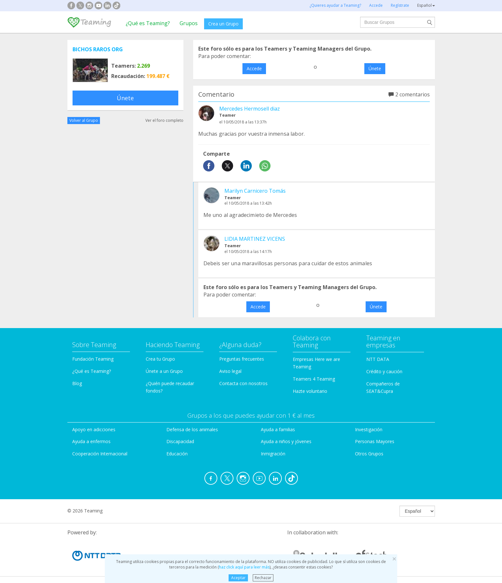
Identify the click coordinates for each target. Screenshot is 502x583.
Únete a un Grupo (164, 371)
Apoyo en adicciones (93, 429)
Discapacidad (180, 441)
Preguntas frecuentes (241, 359)
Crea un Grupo (223, 24)
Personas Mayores (374, 441)
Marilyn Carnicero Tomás (255, 190)
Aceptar (238, 577)
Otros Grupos (369, 454)
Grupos (189, 23)
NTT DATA (377, 359)
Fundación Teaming (92, 359)
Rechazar (263, 577)
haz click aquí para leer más (244, 567)
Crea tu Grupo (160, 359)
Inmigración (273, 454)
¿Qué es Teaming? (148, 23)
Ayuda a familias (278, 429)
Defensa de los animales (192, 429)
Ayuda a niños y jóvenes (286, 441)
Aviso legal (230, 371)
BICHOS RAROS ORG (98, 49)
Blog (77, 383)
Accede (254, 68)
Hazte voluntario (310, 391)
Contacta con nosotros (243, 383)
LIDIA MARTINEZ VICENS (254, 238)
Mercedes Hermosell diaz (249, 108)
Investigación (368, 429)
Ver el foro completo (164, 120)
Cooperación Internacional (99, 454)
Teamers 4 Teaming (314, 379)
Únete (125, 98)
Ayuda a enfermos (91, 441)
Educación (177, 454)
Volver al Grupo (83, 120)
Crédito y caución (384, 371)
